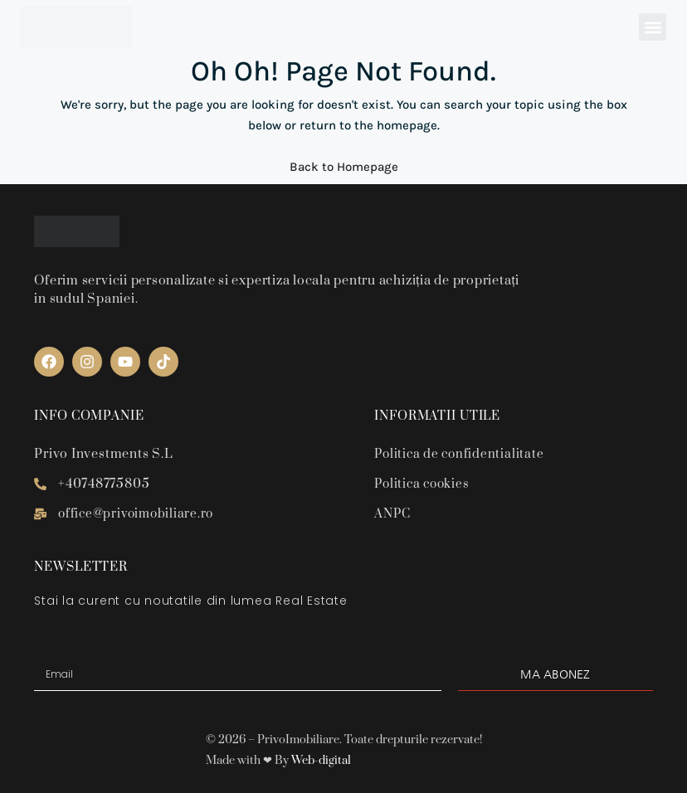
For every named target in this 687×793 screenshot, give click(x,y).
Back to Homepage (344, 166)
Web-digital (321, 760)
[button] (652, 27)
